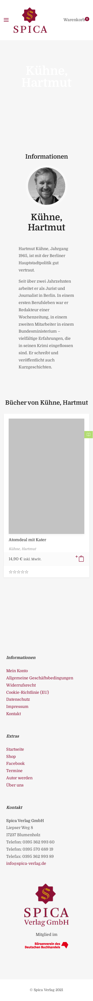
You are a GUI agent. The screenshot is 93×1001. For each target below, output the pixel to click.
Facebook (15, 763)
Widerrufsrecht (21, 685)
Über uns (15, 785)
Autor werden (19, 778)
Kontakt (13, 714)
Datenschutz (18, 699)
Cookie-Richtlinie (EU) (27, 692)
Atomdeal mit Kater (27, 540)
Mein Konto (17, 671)
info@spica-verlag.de (26, 863)
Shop (11, 756)
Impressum (17, 706)
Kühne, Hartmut (46, 222)
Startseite (15, 749)
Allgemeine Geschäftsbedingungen (39, 678)
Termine (14, 771)
